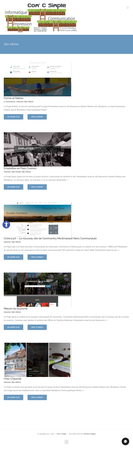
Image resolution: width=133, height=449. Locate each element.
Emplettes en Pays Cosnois (20, 168)
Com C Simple (61, 434)
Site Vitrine (28, 102)
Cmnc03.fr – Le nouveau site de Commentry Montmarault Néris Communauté (50, 238)
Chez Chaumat (12, 378)
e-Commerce (9, 102)
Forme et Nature (13, 98)
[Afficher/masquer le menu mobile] (128, 7)
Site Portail (16, 172)
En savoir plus (13, 117)
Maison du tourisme (16, 308)
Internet (19, 102)
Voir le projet (37, 117)
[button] (125, 441)
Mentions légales (90, 434)
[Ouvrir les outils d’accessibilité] (6, 224)
